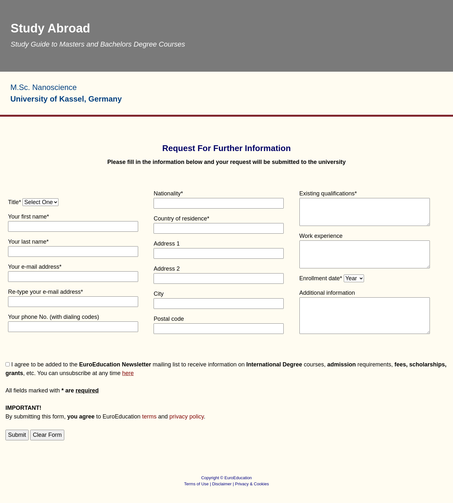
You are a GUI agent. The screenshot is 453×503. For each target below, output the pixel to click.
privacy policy (186, 416)
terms (149, 416)
